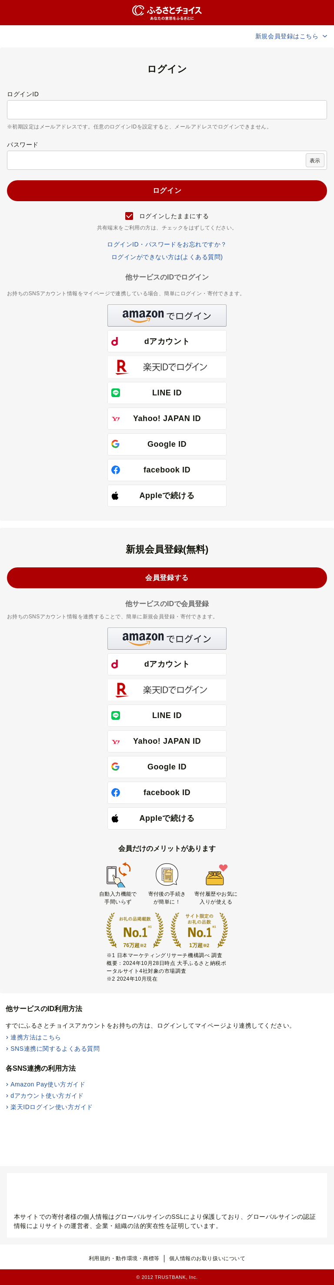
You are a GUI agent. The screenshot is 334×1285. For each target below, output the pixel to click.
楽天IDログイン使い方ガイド (51, 1106)
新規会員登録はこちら (291, 36)
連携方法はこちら (35, 1037)
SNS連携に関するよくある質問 (55, 1048)
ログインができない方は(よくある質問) (167, 256)
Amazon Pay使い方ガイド (47, 1084)
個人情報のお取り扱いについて (207, 1258)
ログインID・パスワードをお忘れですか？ (167, 244)
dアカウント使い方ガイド (47, 1095)
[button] (167, 315)
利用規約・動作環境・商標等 (124, 1258)
